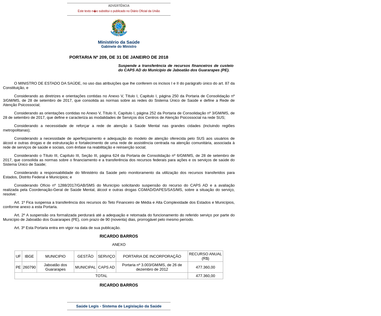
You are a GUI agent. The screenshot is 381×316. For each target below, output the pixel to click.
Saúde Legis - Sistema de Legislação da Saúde (119, 306)
